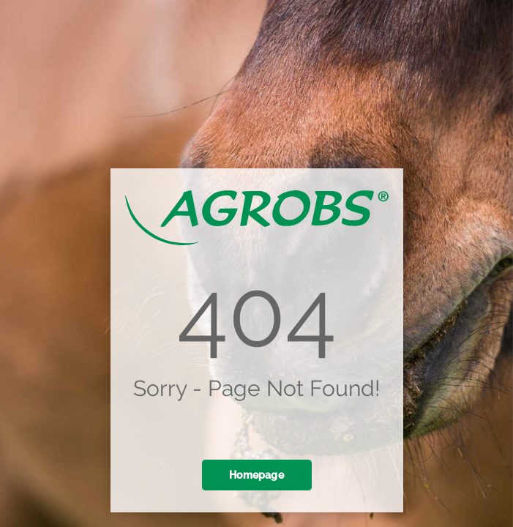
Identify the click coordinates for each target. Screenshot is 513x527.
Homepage (256, 475)
